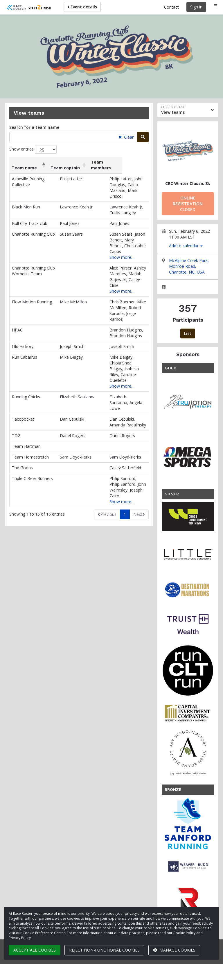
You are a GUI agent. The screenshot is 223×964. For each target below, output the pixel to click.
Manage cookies (174, 950)
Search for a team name (34, 127)
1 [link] (125, 462)
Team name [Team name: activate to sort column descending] (24, 162)
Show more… (112, 240)
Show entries (33, 149)
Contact (171, 7)
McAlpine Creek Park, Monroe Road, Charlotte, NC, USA (189, 266)
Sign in (196, 7)
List (187, 333)
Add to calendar (186, 245)
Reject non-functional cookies (104, 950)
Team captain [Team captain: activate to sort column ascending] (73, 162)
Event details (82, 7)
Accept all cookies (34, 950)
